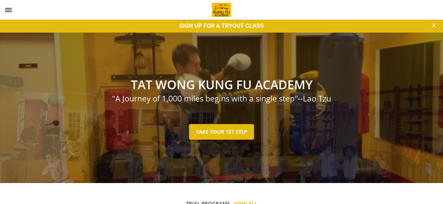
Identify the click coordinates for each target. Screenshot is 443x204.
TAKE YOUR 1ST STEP (221, 131)
